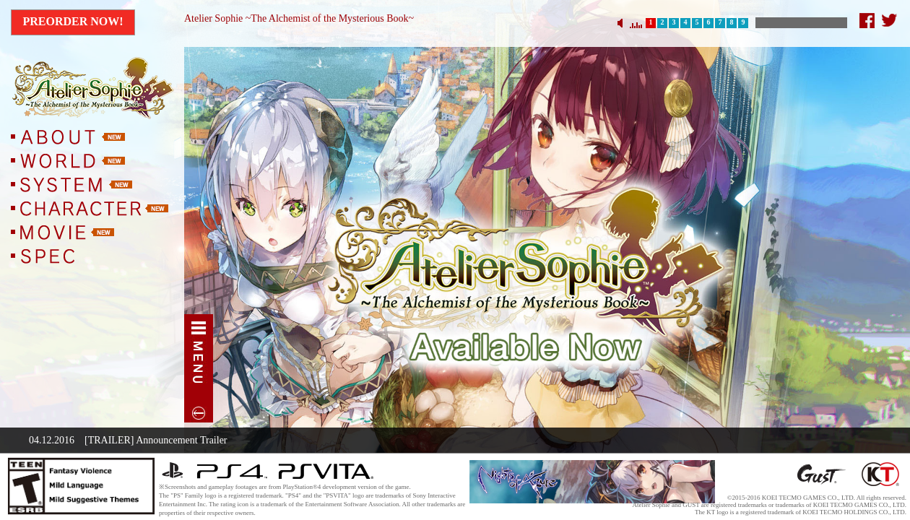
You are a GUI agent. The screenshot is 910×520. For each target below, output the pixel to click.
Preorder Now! (72, 21)
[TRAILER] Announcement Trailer (156, 440)
